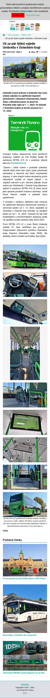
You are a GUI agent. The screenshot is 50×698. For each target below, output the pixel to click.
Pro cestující (13, 35)
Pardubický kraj (18, 163)
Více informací (33, 15)
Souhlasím (18, 15)
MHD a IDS (26, 35)
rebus (31, 52)
